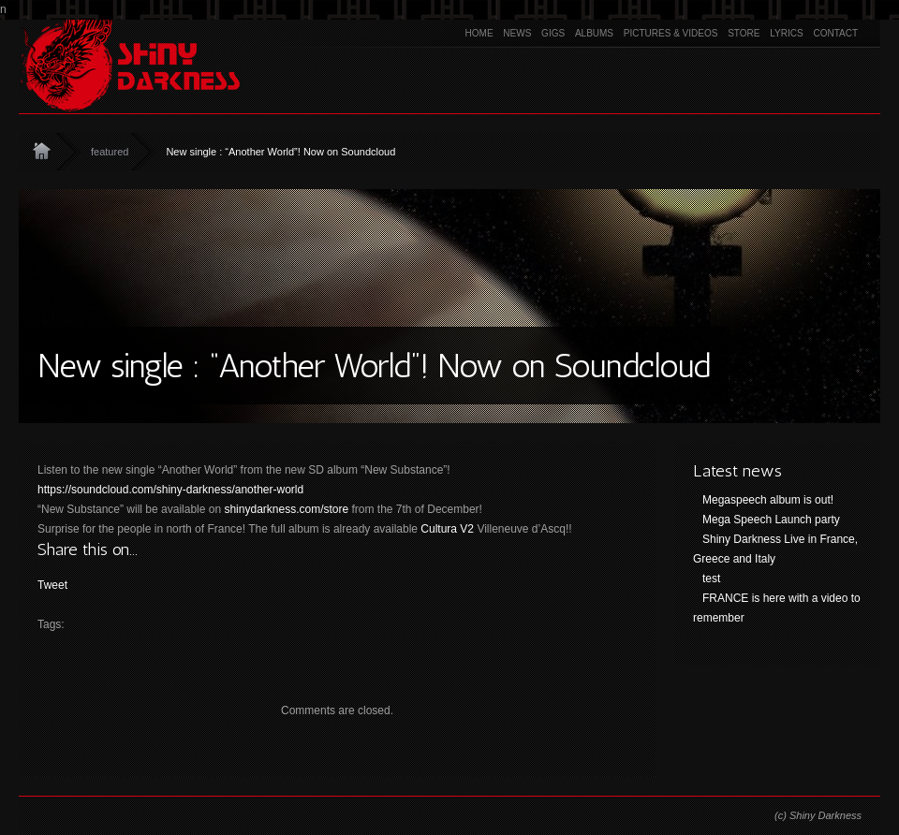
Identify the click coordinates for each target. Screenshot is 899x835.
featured (109, 151)
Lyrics (786, 33)
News (517, 33)
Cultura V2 (447, 528)
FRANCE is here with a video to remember (777, 608)
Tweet (52, 585)
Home (479, 33)
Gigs (553, 33)
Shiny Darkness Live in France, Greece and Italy (775, 549)
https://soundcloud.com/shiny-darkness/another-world (170, 489)
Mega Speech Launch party (771, 519)
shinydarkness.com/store (286, 509)
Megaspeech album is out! (767, 499)
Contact (835, 33)
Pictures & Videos (671, 33)
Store (743, 33)
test (711, 578)
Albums (594, 33)
